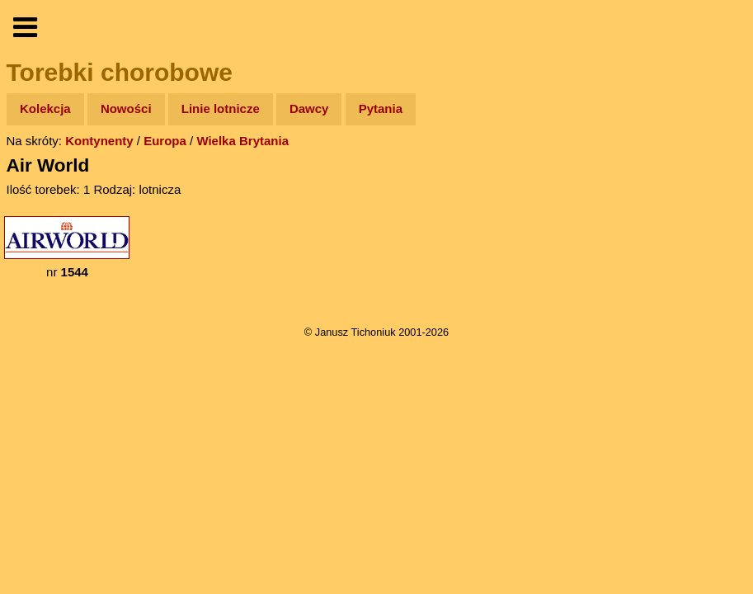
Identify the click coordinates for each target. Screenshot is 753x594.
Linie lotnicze (220, 108)
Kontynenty (99, 141)
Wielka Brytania (242, 141)
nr (66, 247)
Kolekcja (45, 108)
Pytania (380, 108)
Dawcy (309, 108)
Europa (165, 141)
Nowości (126, 108)
